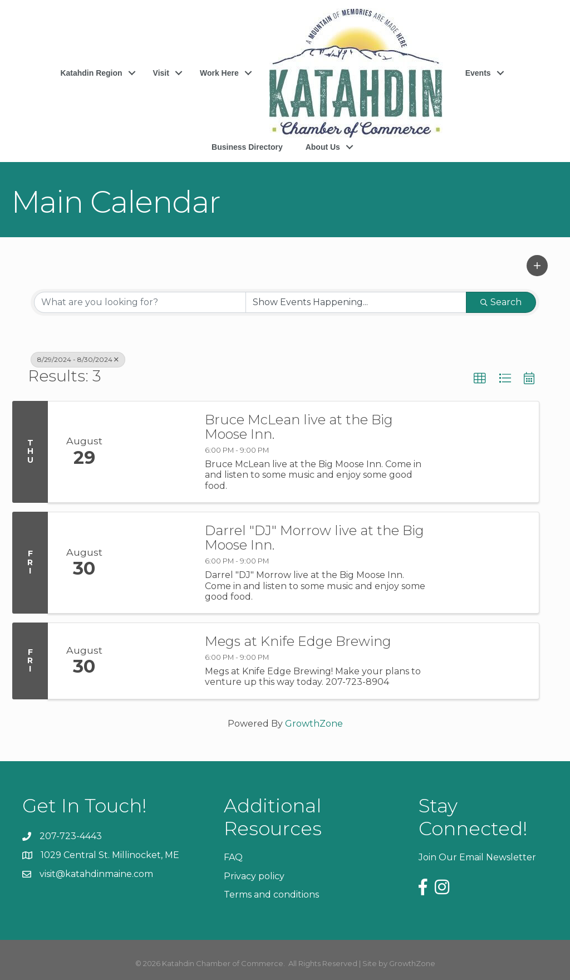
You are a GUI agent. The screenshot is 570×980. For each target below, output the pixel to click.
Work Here (219, 72)
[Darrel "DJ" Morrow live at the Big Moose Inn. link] (157, 562)
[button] (537, 265)
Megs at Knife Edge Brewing (298, 641)
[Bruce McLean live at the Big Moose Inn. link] (157, 451)
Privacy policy (254, 876)
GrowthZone (314, 723)
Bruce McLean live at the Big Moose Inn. (299, 427)
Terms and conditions (271, 894)
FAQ (233, 857)
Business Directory (247, 147)
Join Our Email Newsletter (477, 857)
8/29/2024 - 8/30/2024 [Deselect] (78, 359)
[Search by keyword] (140, 302)
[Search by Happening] (355, 302)
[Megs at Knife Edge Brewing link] (157, 661)
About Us (323, 147)
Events (478, 72)
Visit (161, 72)
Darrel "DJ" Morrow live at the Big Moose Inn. (314, 538)
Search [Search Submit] (501, 302)
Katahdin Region (91, 72)
